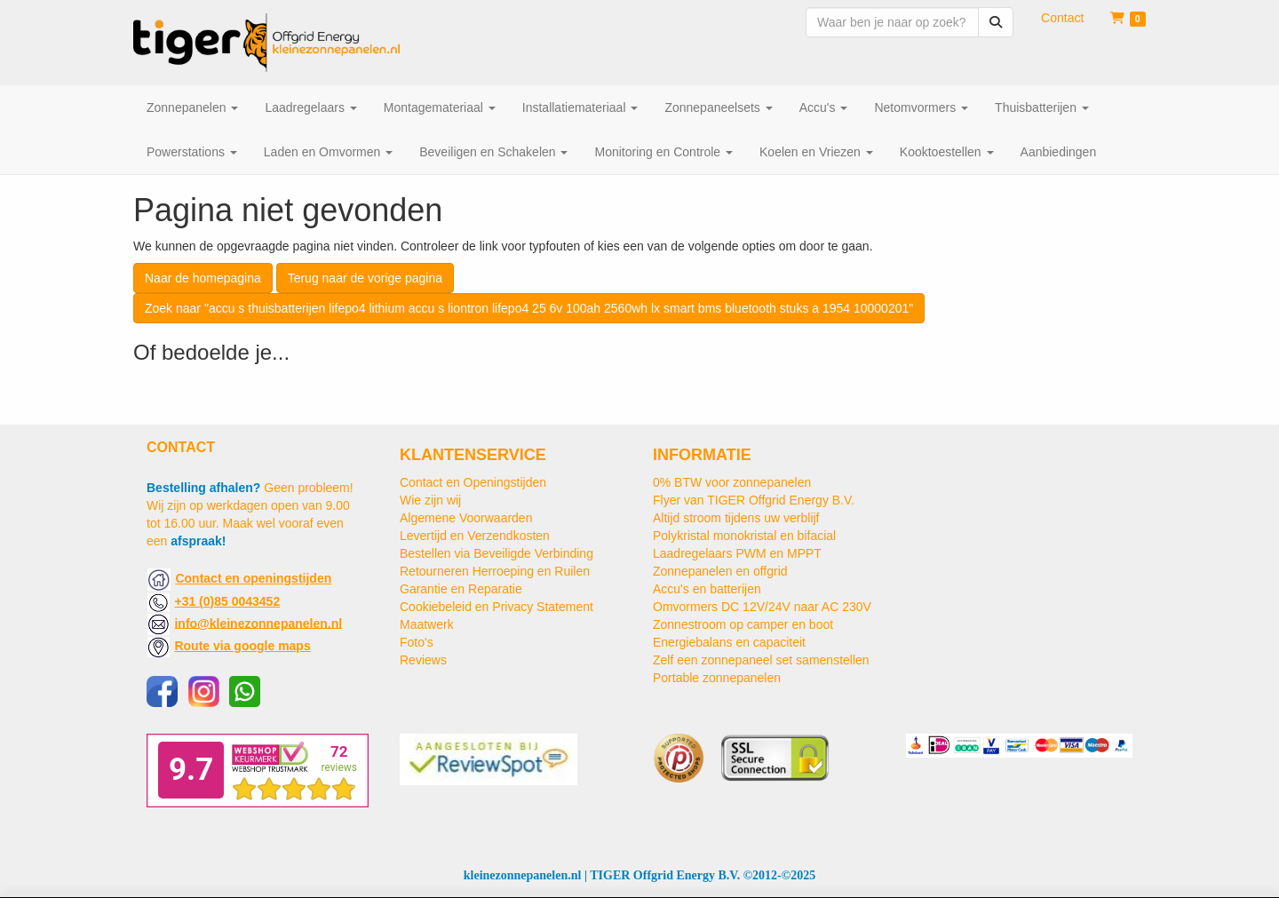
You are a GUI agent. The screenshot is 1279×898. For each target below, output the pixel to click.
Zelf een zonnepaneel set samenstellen (761, 660)
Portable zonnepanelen (717, 678)
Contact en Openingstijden (473, 482)
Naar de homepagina (203, 278)
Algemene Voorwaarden (466, 518)
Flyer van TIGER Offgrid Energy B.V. (753, 500)
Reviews (423, 660)
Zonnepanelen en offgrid (720, 571)
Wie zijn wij (430, 500)
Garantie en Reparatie (461, 589)
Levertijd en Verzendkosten (475, 535)
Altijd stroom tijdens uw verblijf (736, 518)
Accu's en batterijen (707, 589)
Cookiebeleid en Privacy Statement (496, 607)
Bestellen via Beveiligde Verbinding (496, 553)
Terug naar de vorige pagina (365, 278)
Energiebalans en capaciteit (729, 642)
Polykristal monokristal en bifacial (744, 535)
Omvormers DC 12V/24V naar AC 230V (762, 607)
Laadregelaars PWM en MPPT (737, 553)
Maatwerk (427, 624)
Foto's (416, 642)
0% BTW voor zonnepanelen (732, 482)
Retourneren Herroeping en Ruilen (495, 571)
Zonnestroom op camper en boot (743, 624)
